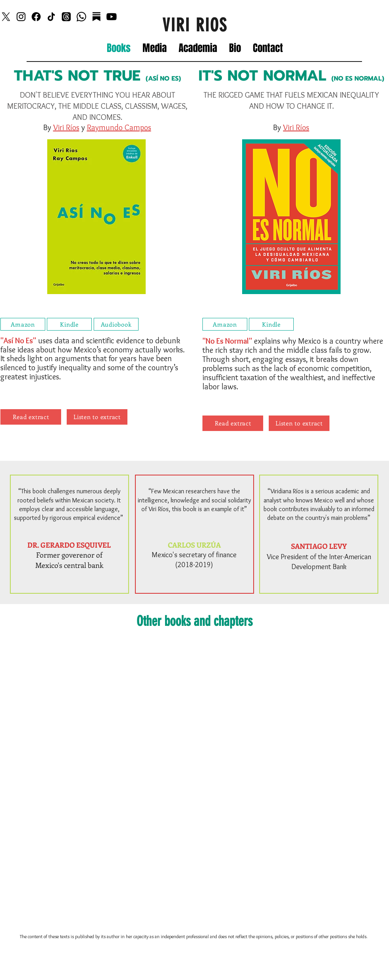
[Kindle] (69, 324)
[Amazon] (22, 324)
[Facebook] (36, 17)
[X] (6, 17)
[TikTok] (51, 17)
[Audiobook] (116, 324)
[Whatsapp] (81, 17)
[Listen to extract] (97, 417)
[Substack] (96, 17)
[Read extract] (30, 417)
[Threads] (66, 17)
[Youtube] (111, 17)
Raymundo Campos (119, 127)
